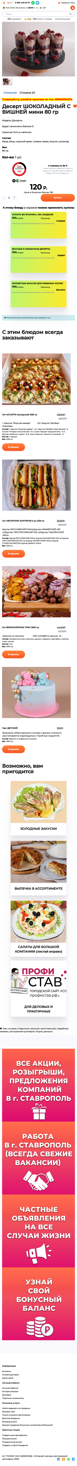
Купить (57, 197)
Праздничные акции (12, 1442)
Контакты (6, 1371)
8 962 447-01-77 (22, 3)
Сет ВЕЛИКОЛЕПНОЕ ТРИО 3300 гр (20, 627)
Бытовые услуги (9, 1422)
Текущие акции (9, 1438)
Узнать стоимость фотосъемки (16, 1415)
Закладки (6, 1395)
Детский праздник (11, 1418)
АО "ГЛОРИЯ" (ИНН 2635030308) (17, 1456)
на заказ (12, 1028)
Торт (5, 1028)
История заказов (10, 1391)
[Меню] (4, 3)
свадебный (62, 1028)
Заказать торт (8, 1411)
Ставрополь (23, 1028)
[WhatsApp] (33, 3)
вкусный (35, 1028)
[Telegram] (37, 3)
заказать (4, 1031)
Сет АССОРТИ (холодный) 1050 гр (19, 414)
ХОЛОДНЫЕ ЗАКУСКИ (38, 829)
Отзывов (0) (27, 92)
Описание (10, 92)
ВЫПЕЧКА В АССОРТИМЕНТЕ (38, 889)
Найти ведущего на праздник (16, 1408)
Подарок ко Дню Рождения (15, 1445)
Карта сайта (7, 1378)
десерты (48, 1031)
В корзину (13, 447)
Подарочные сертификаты (14, 1435)
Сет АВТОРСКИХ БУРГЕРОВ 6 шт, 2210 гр (23, 520)
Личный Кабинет (10, 1388)
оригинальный (48, 1028)
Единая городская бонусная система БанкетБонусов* (27, 1425)
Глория (39, 1031)
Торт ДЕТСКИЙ (10, 728)
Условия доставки (10, 1374)
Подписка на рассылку (13, 1398)
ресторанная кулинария (22, 1031)
